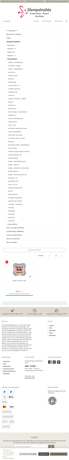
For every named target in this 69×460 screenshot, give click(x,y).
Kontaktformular (30, 378)
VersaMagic (11, 211)
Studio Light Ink (13, 194)
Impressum (6, 361)
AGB (4, 364)
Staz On (10, 191)
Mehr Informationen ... (9, 458)
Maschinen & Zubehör (13, 34)
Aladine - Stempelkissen (15, 69)
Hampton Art (12, 115)
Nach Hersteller (11, 242)
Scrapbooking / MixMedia (15, 231)
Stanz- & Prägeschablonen (15, 228)
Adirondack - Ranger (14, 65)
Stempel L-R (11, 52)
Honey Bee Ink (12, 122)
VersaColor (11, 217)
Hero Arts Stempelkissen (15, 118)
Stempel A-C (11, 45)
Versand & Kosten (8, 368)
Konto (51, 333)
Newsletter (6, 373)
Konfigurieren (44, 454)
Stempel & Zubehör (13, 42)
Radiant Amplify (13, 158)
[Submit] (51, 447)
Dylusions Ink (12, 108)
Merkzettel (52, 335)
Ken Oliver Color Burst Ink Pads (17, 128)
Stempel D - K (11, 49)
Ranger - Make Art (13, 165)
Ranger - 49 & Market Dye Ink (17, 161)
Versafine (11, 207)
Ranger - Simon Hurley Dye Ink (17, 174)
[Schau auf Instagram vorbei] (54, 362)
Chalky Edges (12, 82)
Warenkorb (52, 330)
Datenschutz (7, 366)
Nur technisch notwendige (28, 454)
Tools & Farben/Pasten (14, 235)
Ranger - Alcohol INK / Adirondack (18, 168)
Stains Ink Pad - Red (19, 281)
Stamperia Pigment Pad (15, 188)
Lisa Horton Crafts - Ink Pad (16, 138)
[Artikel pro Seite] (59, 256)
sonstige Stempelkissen (15, 198)
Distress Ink (11, 105)
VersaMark (11, 214)
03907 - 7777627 (30, 366)
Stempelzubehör (12, 224)
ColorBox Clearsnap (14, 89)
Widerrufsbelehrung (9, 371)
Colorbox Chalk (12, 92)
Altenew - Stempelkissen (15, 62)
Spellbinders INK (13, 181)
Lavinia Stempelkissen (15, 132)
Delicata (10, 102)
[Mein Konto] (58, 21)
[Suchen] (36, 21)
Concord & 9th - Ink (14, 85)
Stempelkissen (12, 59)
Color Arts (11, 95)
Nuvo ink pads (12, 148)
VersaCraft (11, 221)
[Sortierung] (44, 255)
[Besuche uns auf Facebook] (50, 362)
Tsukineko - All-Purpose (15, 204)
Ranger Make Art (13, 171)
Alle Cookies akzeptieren (58, 454)
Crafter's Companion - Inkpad (17, 98)
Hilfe (50, 328)
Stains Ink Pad (12, 184)
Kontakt (51, 325)
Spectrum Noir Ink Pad (15, 201)
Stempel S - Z (11, 55)
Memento (11, 141)
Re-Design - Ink (12, 178)
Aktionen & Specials (13, 239)
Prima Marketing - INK (15, 155)
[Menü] (7, 21)
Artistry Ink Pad (12, 75)
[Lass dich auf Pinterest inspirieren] (59, 362)
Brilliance (11, 79)
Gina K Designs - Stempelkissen (17, 112)
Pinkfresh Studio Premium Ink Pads (18, 151)
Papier (8, 38)
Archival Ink (11, 72)
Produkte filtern (34, 250)
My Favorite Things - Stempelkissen (18, 145)
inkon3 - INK (12, 125)
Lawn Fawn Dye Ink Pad (15, 135)
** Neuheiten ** (12, 31)
